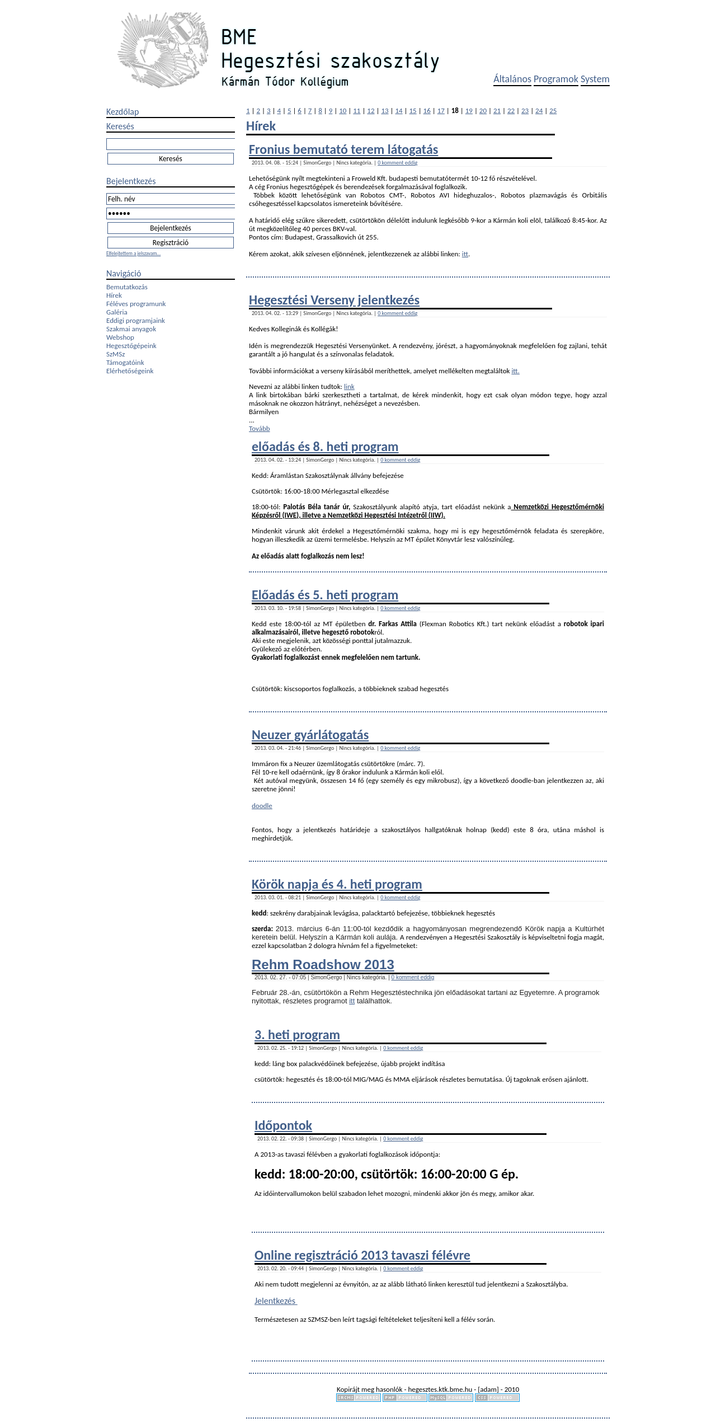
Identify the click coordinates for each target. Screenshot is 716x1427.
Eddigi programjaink (135, 320)
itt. (515, 371)
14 (398, 110)
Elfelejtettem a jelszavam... (133, 253)
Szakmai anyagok (131, 329)
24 (539, 110)
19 (469, 110)
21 (497, 110)
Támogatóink (125, 362)
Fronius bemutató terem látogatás (343, 149)
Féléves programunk (136, 303)
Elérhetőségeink (129, 371)
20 (483, 110)
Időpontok (283, 1125)
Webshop (120, 337)
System (595, 79)
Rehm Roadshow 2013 (323, 964)
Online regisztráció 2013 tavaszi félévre (362, 1255)
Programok (556, 79)
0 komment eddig (397, 162)
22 (511, 110)
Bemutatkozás (127, 287)
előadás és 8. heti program (325, 446)
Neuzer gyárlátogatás (310, 734)
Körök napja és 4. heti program (337, 884)
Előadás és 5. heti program (325, 594)
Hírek (114, 295)
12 (370, 110)
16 (427, 110)
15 (413, 110)
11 (356, 110)
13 (384, 110)
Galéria (117, 312)
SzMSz (115, 354)
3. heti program (297, 1034)
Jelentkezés (276, 1300)
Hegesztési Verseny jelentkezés (334, 300)
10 (342, 110)
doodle (262, 805)
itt (465, 254)
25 (553, 110)
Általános (512, 79)
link (349, 386)
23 (525, 110)
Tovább (259, 428)
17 (441, 110)
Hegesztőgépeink (131, 345)
